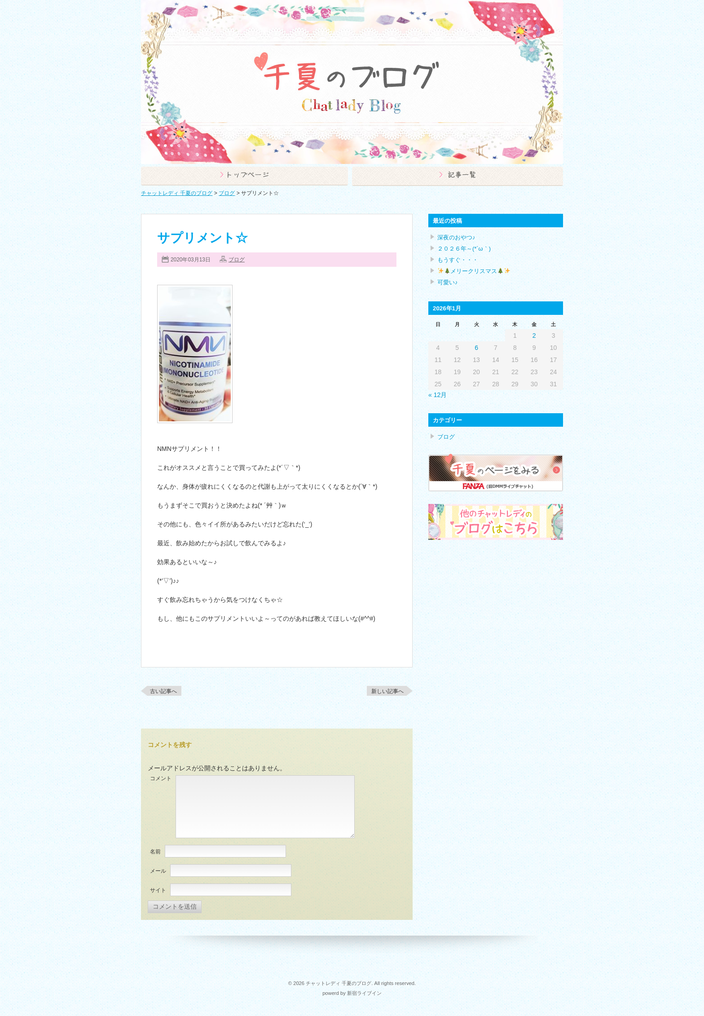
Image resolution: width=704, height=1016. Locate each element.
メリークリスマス (474, 271)
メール (158, 871)
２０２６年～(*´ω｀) (464, 248)
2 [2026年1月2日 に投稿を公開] (534, 335)
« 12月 (437, 394)
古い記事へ (163, 691)
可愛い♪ (447, 282)
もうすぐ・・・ (457, 259)
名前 (155, 851)
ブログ (237, 259)
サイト (158, 890)
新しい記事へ (387, 691)
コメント (161, 778)
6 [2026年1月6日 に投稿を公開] (476, 347)
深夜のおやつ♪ (456, 237)
